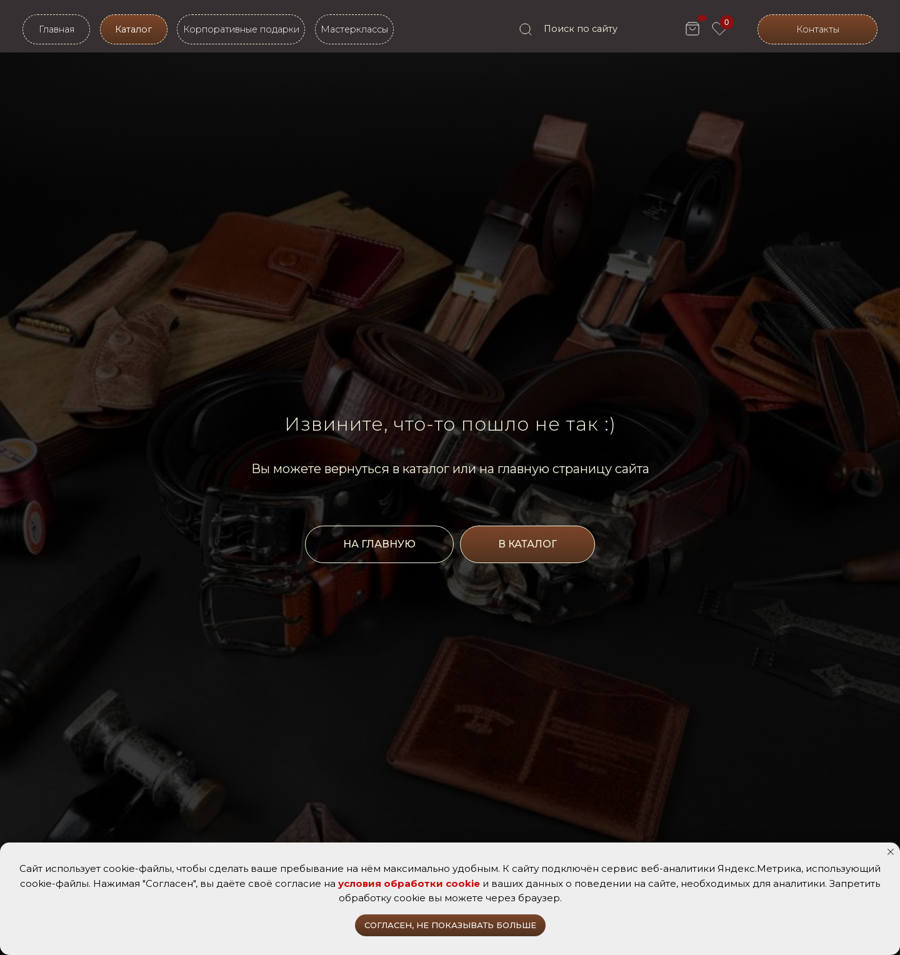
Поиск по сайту (581, 28)
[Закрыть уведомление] (890, 852)
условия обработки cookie (409, 883)
